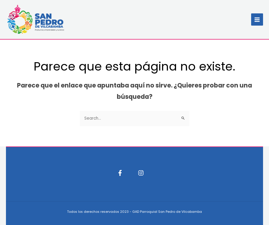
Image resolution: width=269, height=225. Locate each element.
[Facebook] (120, 173)
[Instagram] (141, 173)
